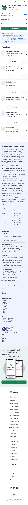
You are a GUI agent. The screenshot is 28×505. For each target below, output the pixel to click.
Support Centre (14, 459)
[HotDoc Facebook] (11, 488)
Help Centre (14, 433)
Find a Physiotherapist (14, 406)
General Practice (14, 444)
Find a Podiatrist (14, 409)
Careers (14, 470)
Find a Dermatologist (14, 424)
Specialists (14, 453)
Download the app (14, 382)
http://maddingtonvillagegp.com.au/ (13, 236)
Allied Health (14, 447)
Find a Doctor (14, 400)
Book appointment (14, 28)
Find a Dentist (14, 403)
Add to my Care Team (14, 10)
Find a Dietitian (14, 418)
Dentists (14, 450)
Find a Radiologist (14, 427)
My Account (14, 430)
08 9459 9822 (7, 233)
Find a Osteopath (14, 421)
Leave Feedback (14, 436)
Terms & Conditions (14, 476)
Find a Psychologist (14, 415)
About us (14, 467)
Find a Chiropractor (14, 412)
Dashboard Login (14, 456)
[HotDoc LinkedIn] (14, 488)
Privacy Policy (14, 479)
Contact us (14, 473)
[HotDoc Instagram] (16, 488)
